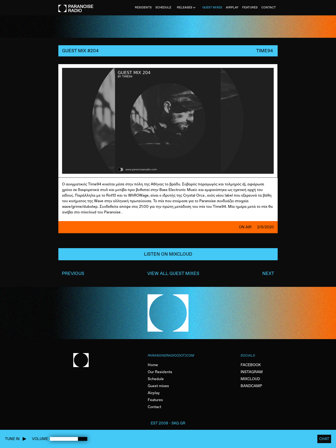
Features (155, 400)
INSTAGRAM (252, 372)
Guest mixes (158, 386)
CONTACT (268, 7)
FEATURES (250, 7)
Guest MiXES (212, 7)
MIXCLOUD (250, 379)
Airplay (154, 393)
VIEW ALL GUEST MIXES (173, 273)
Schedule (156, 379)
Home (153, 365)
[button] (186, 7)
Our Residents (160, 372)
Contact (154, 407)
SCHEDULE (163, 7)
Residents (143, 7)
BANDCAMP (251, 386)
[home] (75, 6)
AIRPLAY (232, 7)
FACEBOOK (251, 365)
